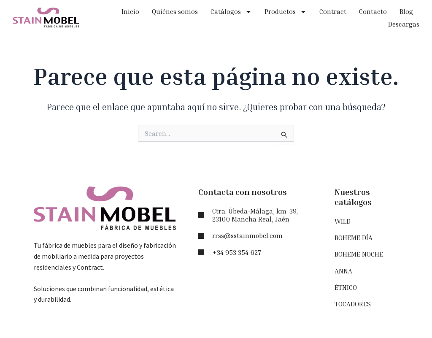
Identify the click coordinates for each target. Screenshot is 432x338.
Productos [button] (286, 11)
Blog (406, 11)
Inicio (130, 11)
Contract (332, 11)
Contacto (373, 11)
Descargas (403, 24)
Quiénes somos (175, 11)
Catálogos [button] (231, 11)
